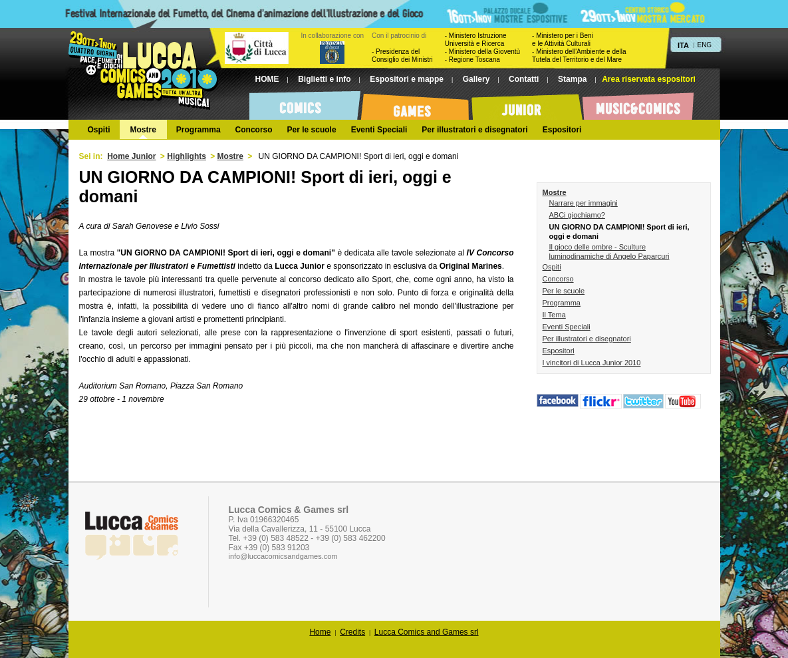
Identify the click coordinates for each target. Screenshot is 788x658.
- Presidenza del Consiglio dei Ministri (402, 55)
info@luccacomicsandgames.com (283, 556)
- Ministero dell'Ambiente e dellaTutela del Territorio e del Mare (579, 55)
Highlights (186, 156)
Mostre (230, 156)
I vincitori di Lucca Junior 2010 (592, 363)
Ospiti (552, 267)
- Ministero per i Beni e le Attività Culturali (562, 39)
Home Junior (131, 156)
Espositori (559, 351)
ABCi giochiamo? (577, 215)
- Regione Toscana (472, 59)
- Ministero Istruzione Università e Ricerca (476, 39)
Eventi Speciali (567, 327)
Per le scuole (564, 291)
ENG (704, 45)
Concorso (558, 279)
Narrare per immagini (583, 203)
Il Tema (554, 315)
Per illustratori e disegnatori (587, 339)
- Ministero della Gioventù (482, 51)
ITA (683, 45)
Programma (562, 303)
